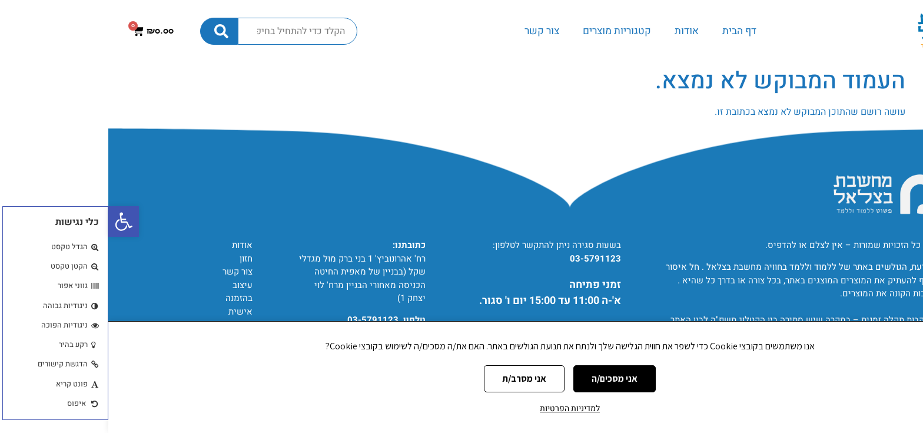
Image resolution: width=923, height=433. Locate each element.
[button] (15, 221)
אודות (578, 31)
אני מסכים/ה (506, 378)
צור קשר (433, 31)
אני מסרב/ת (416, 378)
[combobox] (189, 31)
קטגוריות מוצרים (508, 31)
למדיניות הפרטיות (461, 408)
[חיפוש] (111, 31)
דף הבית (631, 31)
